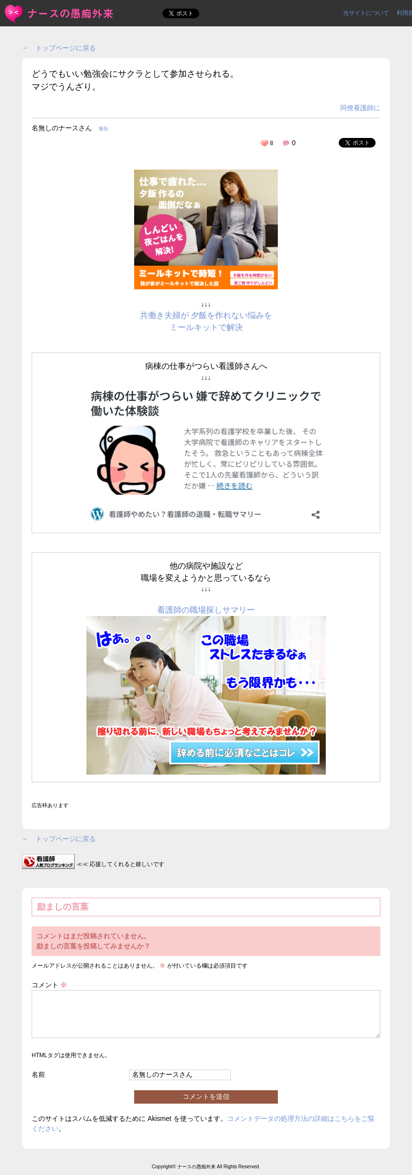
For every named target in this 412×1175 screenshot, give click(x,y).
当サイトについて (366, 13)
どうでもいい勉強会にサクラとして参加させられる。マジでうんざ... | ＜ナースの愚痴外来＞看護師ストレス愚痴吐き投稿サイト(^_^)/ (59, 14)
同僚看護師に (360, 108)
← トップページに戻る (59, 48)
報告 (103, 128)
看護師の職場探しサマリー (206, 610)
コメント (49, 985)
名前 (38, 1074)
